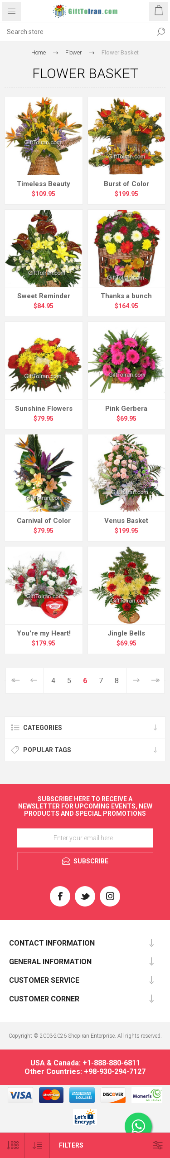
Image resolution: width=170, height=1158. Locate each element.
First (15, 680)
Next (136, 680)
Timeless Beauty (43, 184)
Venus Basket (126, 521)
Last (155, 680)
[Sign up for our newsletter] (85, 838)
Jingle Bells (126, 633)
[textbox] (76, 32)
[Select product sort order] (37, 1145)
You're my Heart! (44, 633)
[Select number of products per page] (12, 1145)
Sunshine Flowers (44, 408)
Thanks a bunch (126, 296)
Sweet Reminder (43, 296)
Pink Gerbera (126, 408)
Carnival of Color (44, 521)
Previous (34, 680)
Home (38, 52)
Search (161, 32)
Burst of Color (126, 184)
